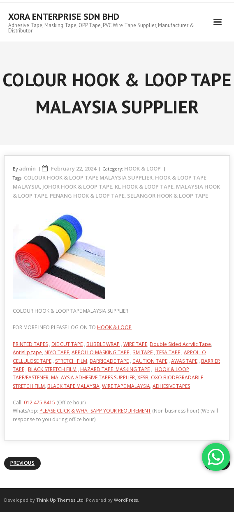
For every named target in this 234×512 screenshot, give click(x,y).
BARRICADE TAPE (109, 360)
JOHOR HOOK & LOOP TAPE (77, 186)
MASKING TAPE (133, 369)
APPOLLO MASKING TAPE (100, 352)
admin (27, 168)
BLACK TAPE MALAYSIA (73, 386)
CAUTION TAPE (149, 360)
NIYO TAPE (56, 352)
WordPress (126, 500)
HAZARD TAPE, (98, 369)
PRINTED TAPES (30, 344)
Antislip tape (27, 352)
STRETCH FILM (71, 360)
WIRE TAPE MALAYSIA (126, 386)
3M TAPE (143, 352)
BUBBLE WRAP (103, 344)
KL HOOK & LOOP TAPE (144, 186)
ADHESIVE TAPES (171, 386)
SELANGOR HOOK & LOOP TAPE (167, 195)
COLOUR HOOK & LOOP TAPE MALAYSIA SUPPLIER (88, 177)
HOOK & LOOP (142, 168)
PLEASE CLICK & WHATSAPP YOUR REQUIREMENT (95, 410)
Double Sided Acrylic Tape (180, 344)
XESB (142, 377)
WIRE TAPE (135, 344)
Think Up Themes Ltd (59, 500)
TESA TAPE (168, 352)
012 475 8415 (39, 402)
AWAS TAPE (184, 360)
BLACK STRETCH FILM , (53, 369)
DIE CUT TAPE (67, 344)
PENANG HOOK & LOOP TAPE (87, 195)
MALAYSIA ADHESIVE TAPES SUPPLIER (93, 377)
